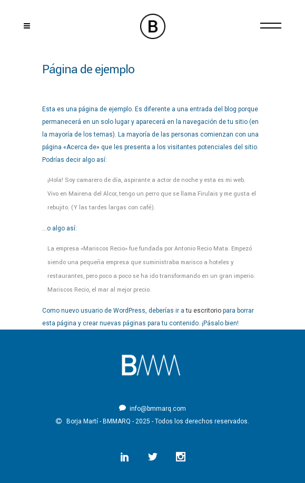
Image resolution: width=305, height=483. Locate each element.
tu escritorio (203, 310)
